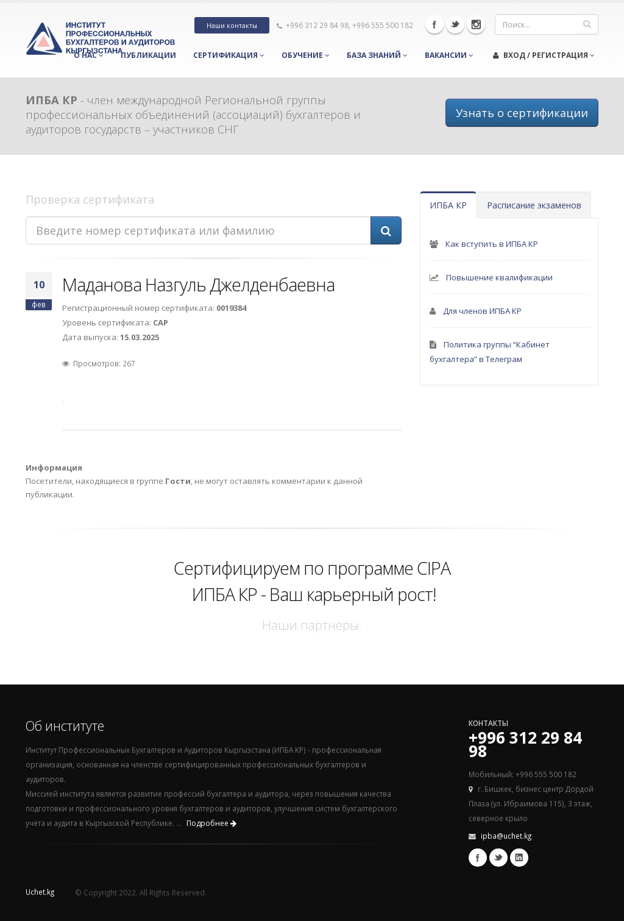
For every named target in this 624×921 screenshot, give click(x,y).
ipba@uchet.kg (506, 836)
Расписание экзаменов (534, 205)
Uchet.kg (40, 892)
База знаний (377, 55)
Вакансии (449, 55)
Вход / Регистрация (544, 55)
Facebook (434, 24)
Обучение (306, 55)
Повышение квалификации (499, 277)
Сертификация (228, 55)
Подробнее (211, 823)
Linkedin (519, 857)
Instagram (476, 24)
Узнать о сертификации (522, 112)
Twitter (455, 24)
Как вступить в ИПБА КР (491, 243)
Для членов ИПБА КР (482, 310)
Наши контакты (232, 25)
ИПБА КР (448, 205)
